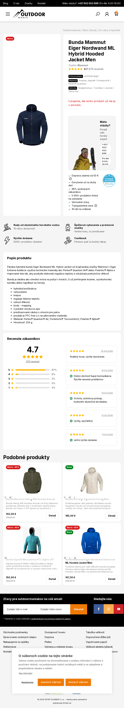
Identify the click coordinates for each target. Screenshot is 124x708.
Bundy (93, 30)
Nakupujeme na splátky (16, 641)
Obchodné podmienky (15, 632)
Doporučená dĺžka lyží (98, 637)
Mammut (83, 65)
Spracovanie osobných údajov (19, 637)
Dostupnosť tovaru (55, 632)
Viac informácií (25, 673)
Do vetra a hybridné (109, 30)
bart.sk (68, 703)
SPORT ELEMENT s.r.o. (55, 699)
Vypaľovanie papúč (96, 641)
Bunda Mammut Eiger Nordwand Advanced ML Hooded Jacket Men (90, 561)
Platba (48, 641)
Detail (52, 515)
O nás (16, 3)
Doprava (49, 637)
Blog (5, 3)
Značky (28, 3)
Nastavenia (27, 682)
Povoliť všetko (78, 682)
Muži (85, 30)
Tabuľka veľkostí (95, 632)
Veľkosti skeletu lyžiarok (99, 646)
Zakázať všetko (51, 682)
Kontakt (42, 3)
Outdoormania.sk (72, 30)
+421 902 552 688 (105, 149)
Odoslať (79, 609)
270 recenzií (32, 361)
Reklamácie (9, 646)
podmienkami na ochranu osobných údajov (51, 619)
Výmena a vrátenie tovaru (59, 646)
